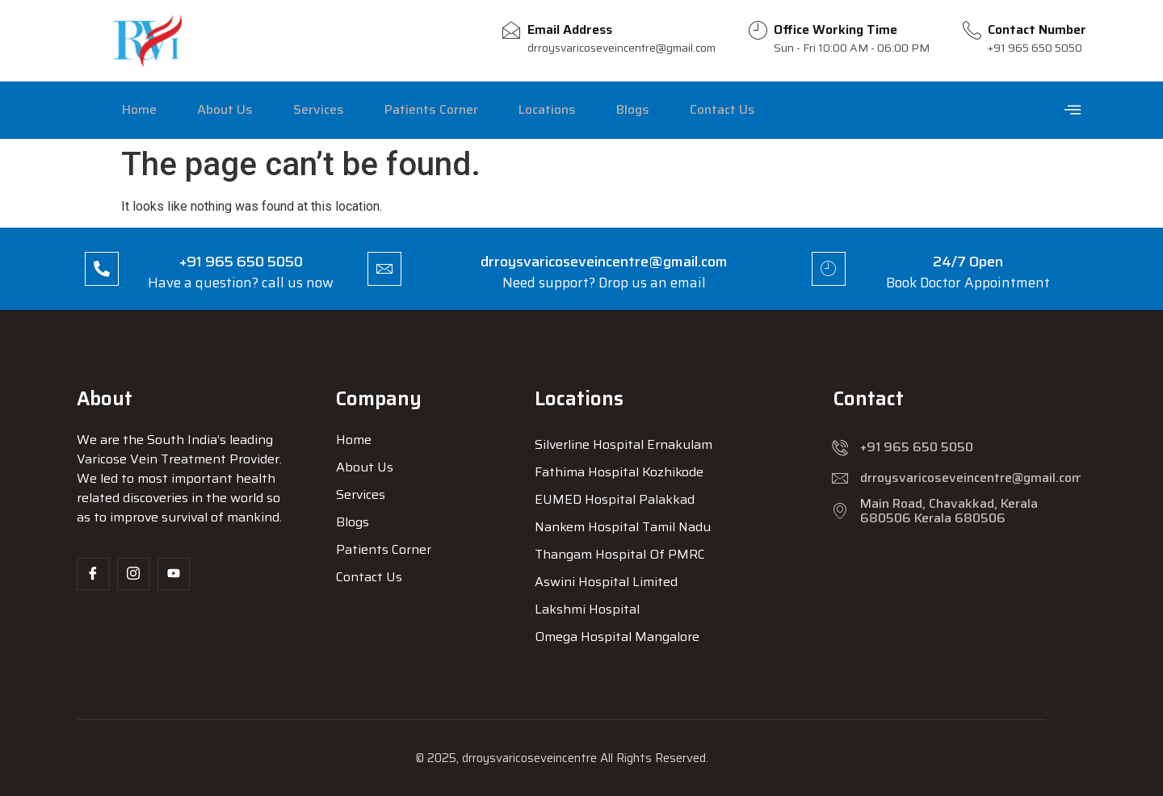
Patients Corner (400, 109)
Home (134, 109)
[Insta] (133, 574)
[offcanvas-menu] (1072, 110)
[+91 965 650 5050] (105, 269)
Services (296, 109)
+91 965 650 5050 (244, 261)
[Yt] (173, 574)
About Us (211, 109)
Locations (506, 109)
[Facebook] (93, 574)
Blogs (583, 109)
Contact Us (664, 109)
